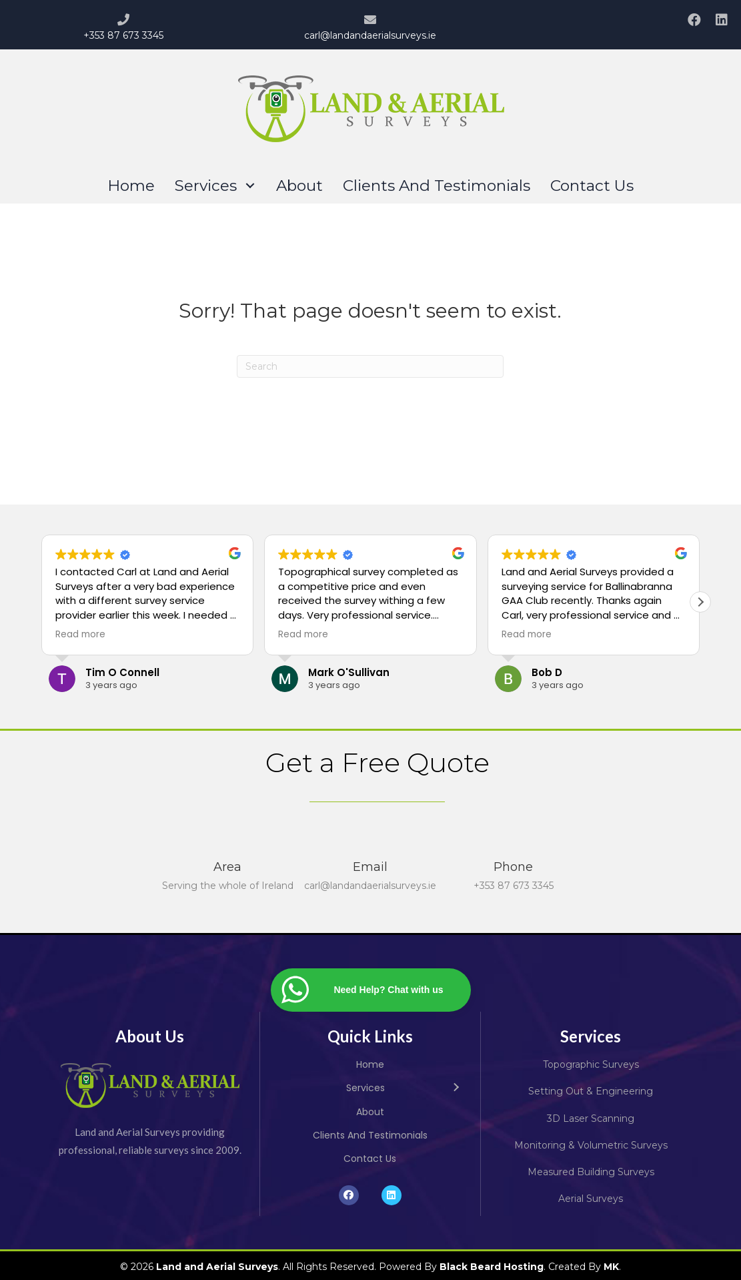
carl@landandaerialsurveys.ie (370, 35)
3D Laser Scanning (590, 1118)
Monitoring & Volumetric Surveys (591, 1145)
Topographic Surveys (591, 1064)
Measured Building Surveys (591, 1172)
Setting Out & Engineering (590, 1091)
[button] (694, 19)
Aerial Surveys (590, 1199)
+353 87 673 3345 (123, 35)
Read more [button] (80, 635)
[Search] (370, 366)
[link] (131, 186)
